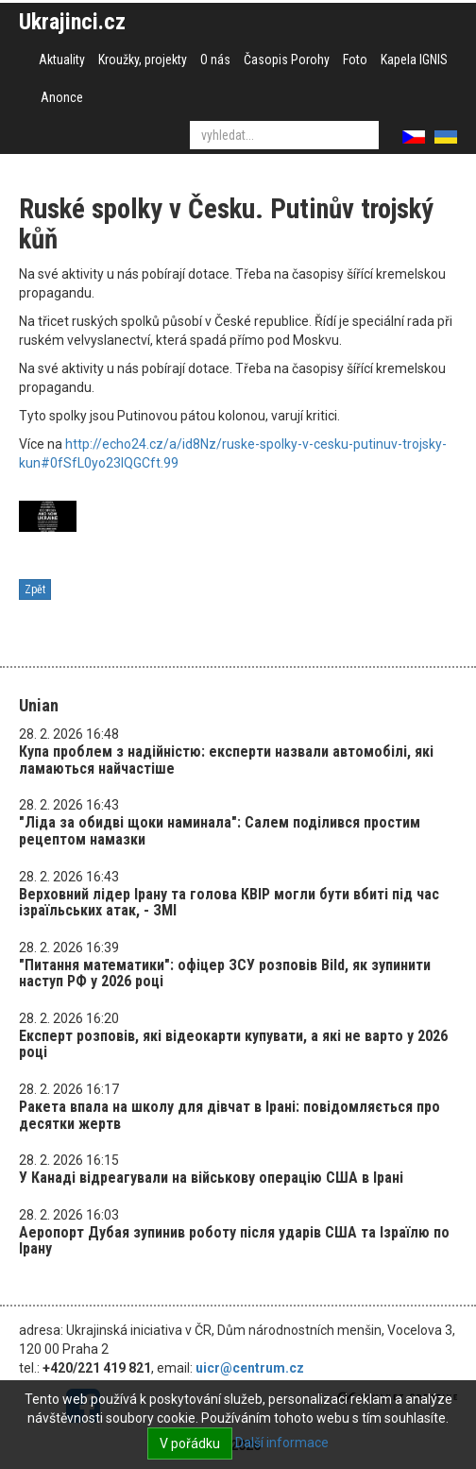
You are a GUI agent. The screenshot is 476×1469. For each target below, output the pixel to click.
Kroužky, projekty (142, 59)
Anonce (62, 97)
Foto (355, 59)
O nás (215, 59)
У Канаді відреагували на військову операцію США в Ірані (211, 1178)
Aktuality (62, 59)
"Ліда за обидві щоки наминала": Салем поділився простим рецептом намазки (219, 830)
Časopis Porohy (287, 59)
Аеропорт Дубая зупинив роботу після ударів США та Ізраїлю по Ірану (234, 1240)
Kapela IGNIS (414, 59)
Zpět (35, 589)
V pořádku (190, 1443)
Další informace (282, 1442)
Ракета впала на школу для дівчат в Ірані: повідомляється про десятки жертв (229, 1115)
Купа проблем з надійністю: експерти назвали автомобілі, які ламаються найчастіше (226, 760)
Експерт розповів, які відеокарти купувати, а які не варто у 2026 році (233, 1044)
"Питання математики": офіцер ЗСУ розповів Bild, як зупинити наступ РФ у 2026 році (225, 973)
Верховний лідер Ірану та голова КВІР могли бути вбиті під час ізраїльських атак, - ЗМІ (229, 902)
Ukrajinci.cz (72, 22)
